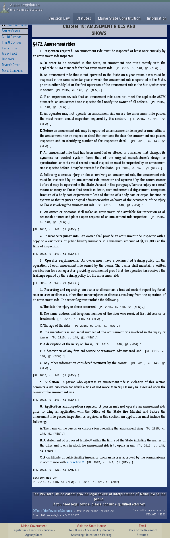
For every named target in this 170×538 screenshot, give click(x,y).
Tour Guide (75, 530)
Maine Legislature (12, 70)
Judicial (48, 530)
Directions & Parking (99, 535)
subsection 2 (75, 462)
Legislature (20, 530)
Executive (35, 530)
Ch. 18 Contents (11, 37)
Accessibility (93, 530)
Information (157, 18)
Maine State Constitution (119, 18)
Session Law (59, 18)
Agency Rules (33, 535)
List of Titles (9, 48)
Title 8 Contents (11, 42)
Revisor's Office (10, 65)
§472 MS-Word (17, 25)
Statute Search (11, 31)
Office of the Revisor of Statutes (52, 511)
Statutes (84, 18)
